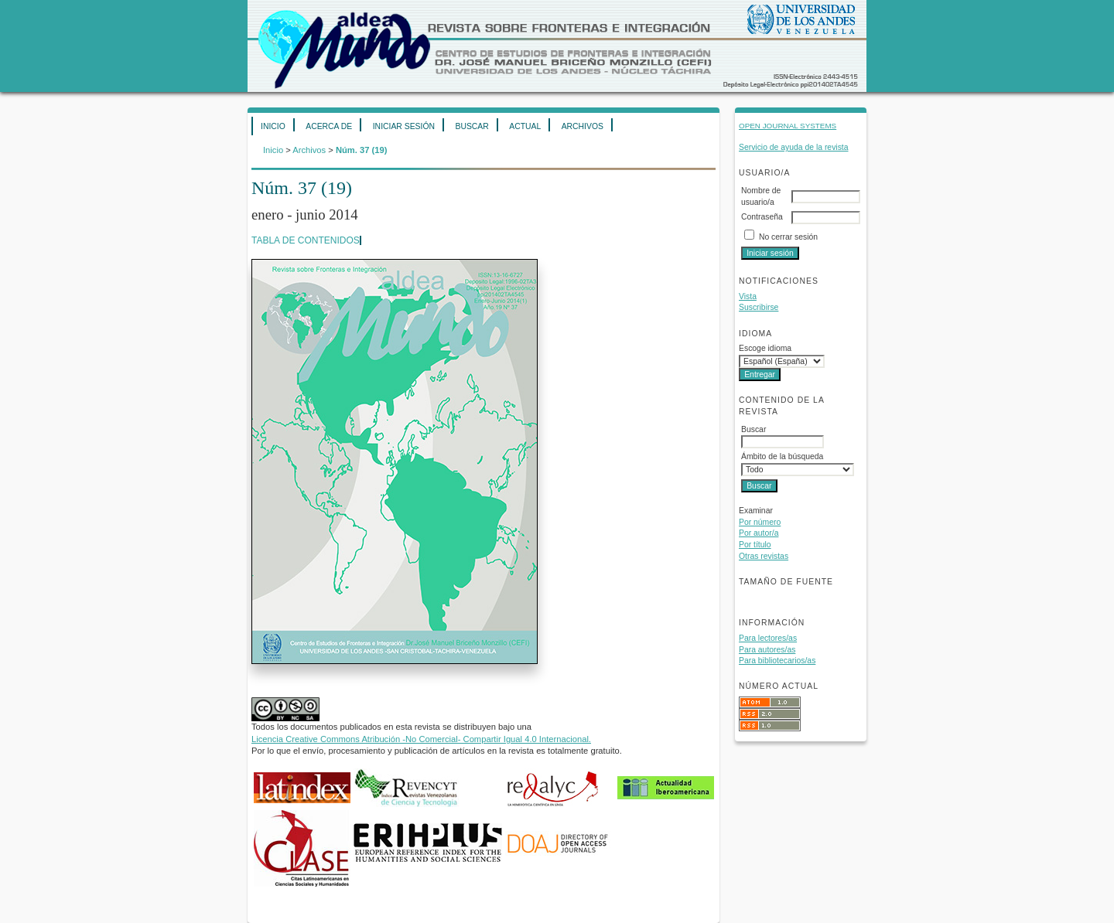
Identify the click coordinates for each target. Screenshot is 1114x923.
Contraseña (762, 217)
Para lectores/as (768, 638)
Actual (525, 126)
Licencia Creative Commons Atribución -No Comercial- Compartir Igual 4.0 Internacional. (421, 739)
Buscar (471, 126)
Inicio (273, 126)
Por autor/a (758, 533)
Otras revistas (763, 556)
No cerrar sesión (788, 237)
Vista (748, 296)
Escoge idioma (765, 348)
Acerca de (329, 126)
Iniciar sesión (404, 126)
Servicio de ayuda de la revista (794, 147)
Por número (760, 522)
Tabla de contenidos (305, 240)
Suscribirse (758, 307)
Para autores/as (767, 649)
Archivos (582, 126)
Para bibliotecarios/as (777, 660)
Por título (755, 544)
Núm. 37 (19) (362, 150)
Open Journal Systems (787, 125)
